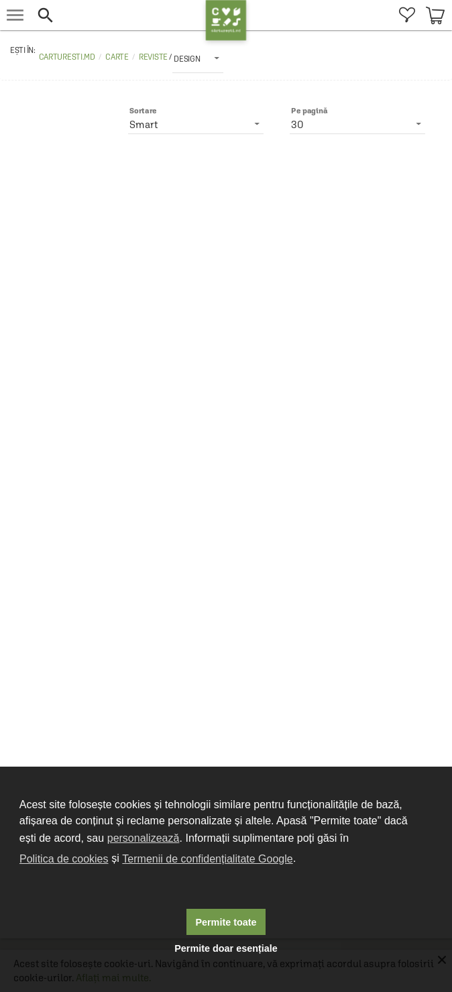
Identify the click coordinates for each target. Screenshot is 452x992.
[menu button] (15, 15)
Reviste (154, 57)
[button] (118, 15)
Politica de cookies (64, 859)
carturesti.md (67, 57)
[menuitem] (407, 15)
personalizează (143, 838)
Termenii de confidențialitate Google (207, 859)
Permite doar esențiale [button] (226, 948)
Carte (117, 57)
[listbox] (197, 58)
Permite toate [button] (225, 922)
